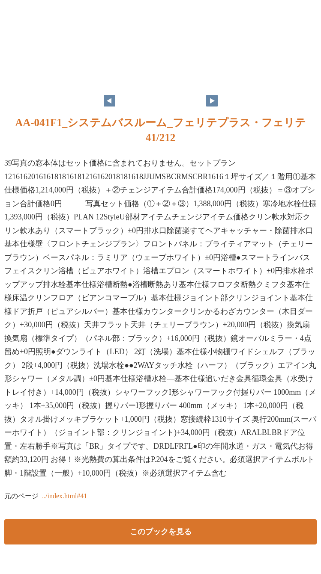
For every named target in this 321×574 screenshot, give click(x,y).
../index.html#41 (64, 496)
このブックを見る (161, 531)
